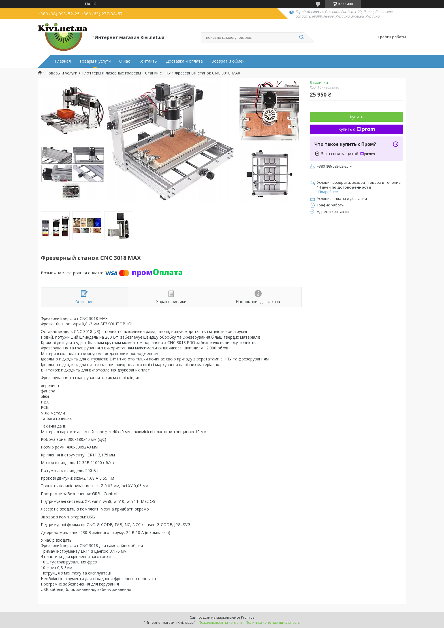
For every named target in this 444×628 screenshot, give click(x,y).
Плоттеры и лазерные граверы (111, 73)
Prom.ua (248, 617)
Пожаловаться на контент (220, 622)
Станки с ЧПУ (158, 73)
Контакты (147, 61)
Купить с (356, 129)
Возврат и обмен (228, 61)
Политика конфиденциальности (273, 622)
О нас (124, 61)
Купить (356, 116)
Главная (63, 61)
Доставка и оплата (184, 61)
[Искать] (301, 37)
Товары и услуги (95, 61)
